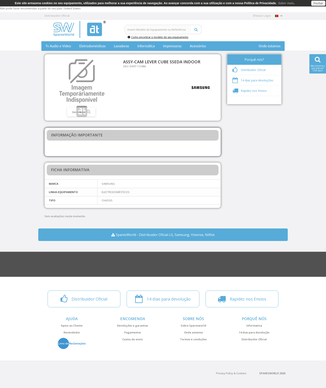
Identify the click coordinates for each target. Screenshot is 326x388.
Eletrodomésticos (92, 46)
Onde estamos (269, 46)
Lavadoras (121, 46)
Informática (146, 46)
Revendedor (72, 332)
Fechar (318, 3)
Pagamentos (132, 332)
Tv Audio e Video (58, 46)
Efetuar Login (262, 15)
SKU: (126, 66)
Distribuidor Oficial (254, 339)
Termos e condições (193, 339)
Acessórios (198, 46)
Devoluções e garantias (132, 325)
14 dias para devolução (254, 332)
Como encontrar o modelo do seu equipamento (158, 37)
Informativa (254, 325)
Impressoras (172, 46)
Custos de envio (132, 339)
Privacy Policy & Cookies (231, 373)
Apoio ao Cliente (72, 325)
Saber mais (286, 3)
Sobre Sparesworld (193, 325)
